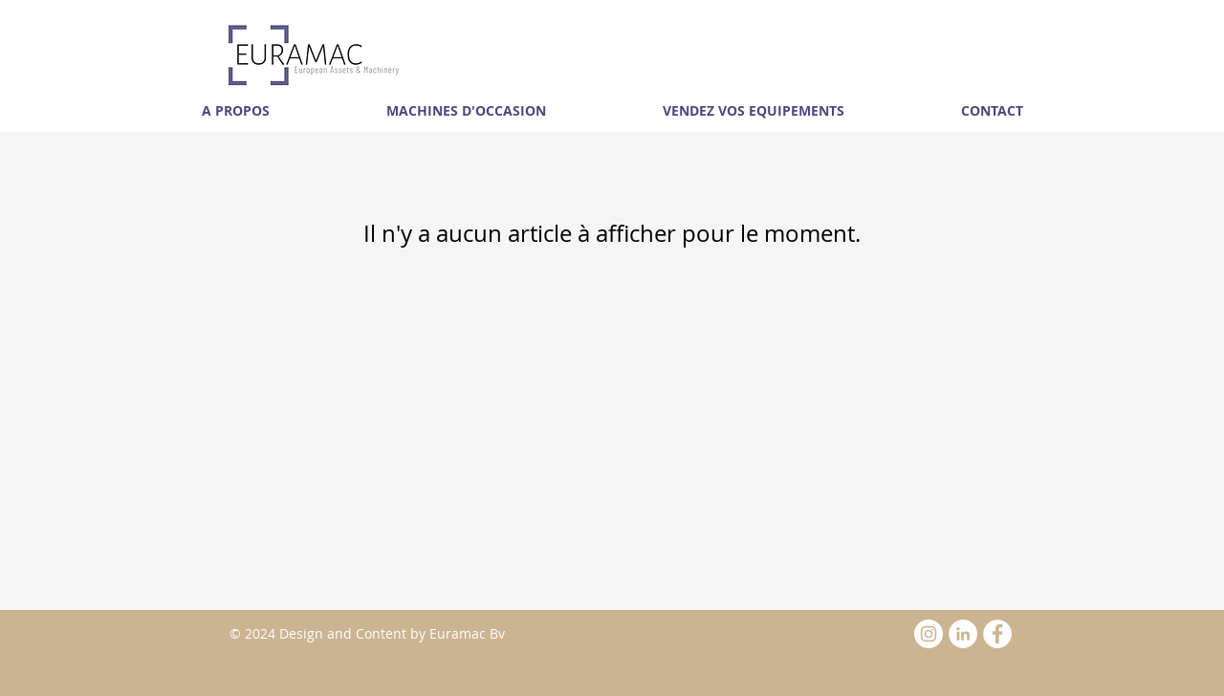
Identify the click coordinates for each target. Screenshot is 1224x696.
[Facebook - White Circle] (997, 634)
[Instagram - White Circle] (928, 634)
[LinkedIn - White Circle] (963, 634)
